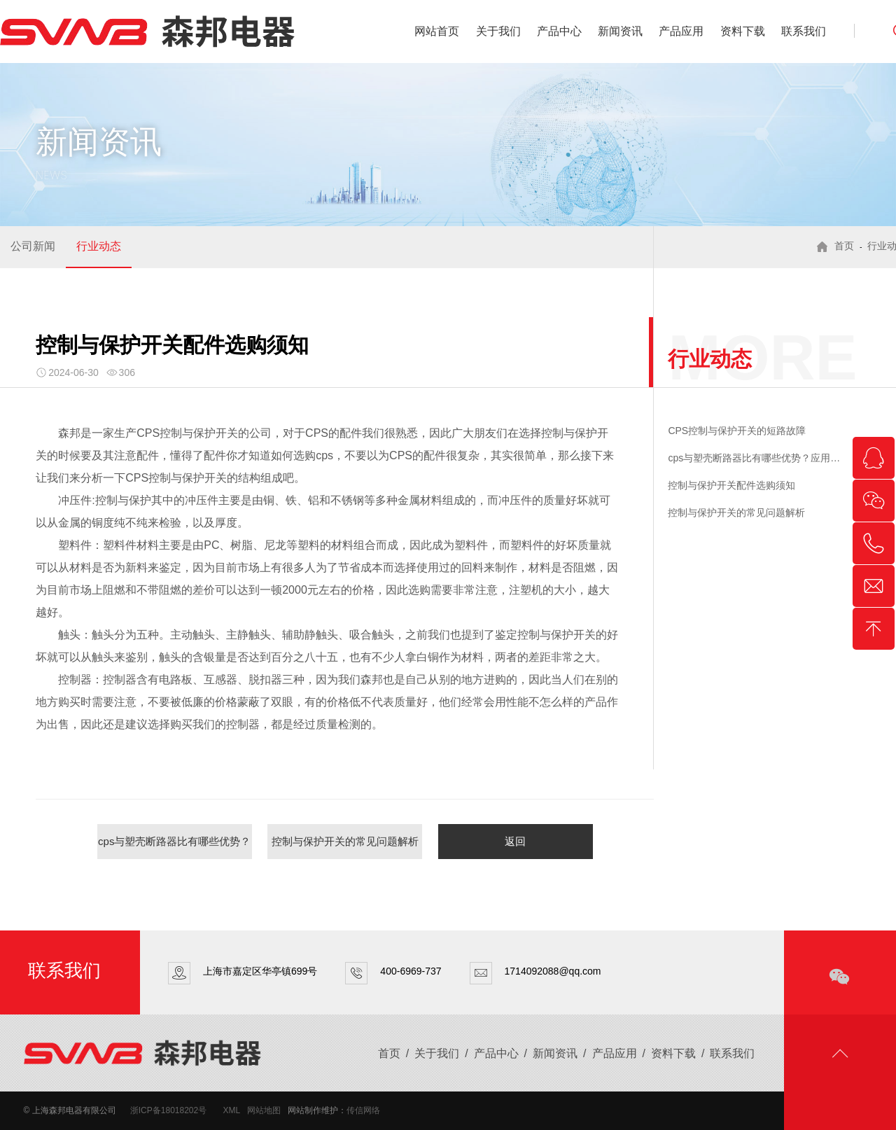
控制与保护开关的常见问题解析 (345, 841)
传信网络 (363, 1110)
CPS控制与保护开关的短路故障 (737, 430)
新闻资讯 (620, 31)
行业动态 (98, 246)
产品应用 (681, 31)
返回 (515, 841)
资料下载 (742, 31)
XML (231, 1110)
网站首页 (436, 31)
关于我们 (498, 31)
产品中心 (559, 31)
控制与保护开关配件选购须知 (731, 485)
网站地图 (264, 1110)
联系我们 (803, 31)
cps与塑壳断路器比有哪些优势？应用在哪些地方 (174, 847)
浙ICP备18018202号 (168, 1110)
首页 (844, 246)
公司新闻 (32, 246)
